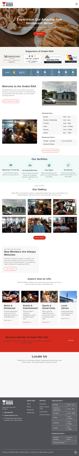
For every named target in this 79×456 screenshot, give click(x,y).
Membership (30, 412)
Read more (8, 320)
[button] (2, 27)
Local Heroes (44, 411)
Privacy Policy (34, 452)
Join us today (10, 268)
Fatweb (51, 452)
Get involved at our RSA (10, 101)
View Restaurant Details (50, 150)
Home (29, 404)
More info (39, 33)
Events (29, 406)
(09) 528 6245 (8, 412)
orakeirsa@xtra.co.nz (11, 415)
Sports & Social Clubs (44, 407)
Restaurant (30, 409)
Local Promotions (45, 414)
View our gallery (39, 237)
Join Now (70, 340)
